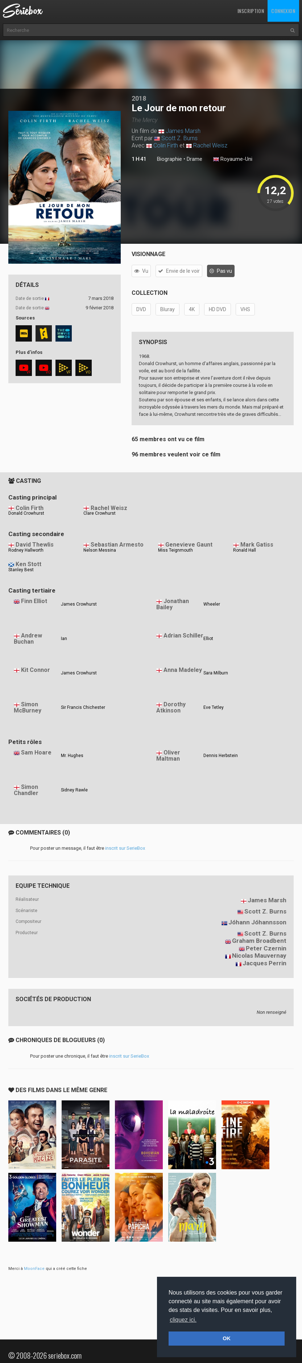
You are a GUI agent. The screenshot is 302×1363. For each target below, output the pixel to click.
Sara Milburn (215, 673)
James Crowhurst (79, 604)
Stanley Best (21, 569)
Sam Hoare (36, 752)
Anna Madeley (183, 669)
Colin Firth (165, 145)
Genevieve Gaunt (188, 544)
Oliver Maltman (168, 755)
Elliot (208, 638)
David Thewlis (35, 544)
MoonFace (34, 1268)
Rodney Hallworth (26, 550)
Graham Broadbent (259, 940)
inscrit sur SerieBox (125, 848)
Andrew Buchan (28, 638)
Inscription (250, 10)
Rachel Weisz (210, 145)
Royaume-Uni (232, 159)
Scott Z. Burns (179, 138)
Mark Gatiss (256, 544)
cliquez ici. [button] (183, 1320)
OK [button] (227, 1338)
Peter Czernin (266, 948)
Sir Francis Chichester (83, 707)
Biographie (169, 159)
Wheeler (211, 604)
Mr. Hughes (72, 755)
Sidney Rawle (74, 790)
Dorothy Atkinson (171, 707)
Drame (194, 159)
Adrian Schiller (183, 635)
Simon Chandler (26, 790)
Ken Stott (28, 564)
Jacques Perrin (264, 963)
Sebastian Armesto (117, 544)
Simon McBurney (27, 707)
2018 (139, 98)
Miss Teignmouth (175, 550)
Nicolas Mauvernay (259, 955)
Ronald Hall (244, 550)
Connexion (283, 10)
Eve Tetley (213, 707)
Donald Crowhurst (26, 513)
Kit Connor (35, 669)
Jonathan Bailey (172, 604)
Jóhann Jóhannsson (257, 922)
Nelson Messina (99, 550)
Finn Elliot (34, 601)
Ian (64, 638)
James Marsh (183, 130)
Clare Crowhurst (99, 513)
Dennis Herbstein (220, 755)
